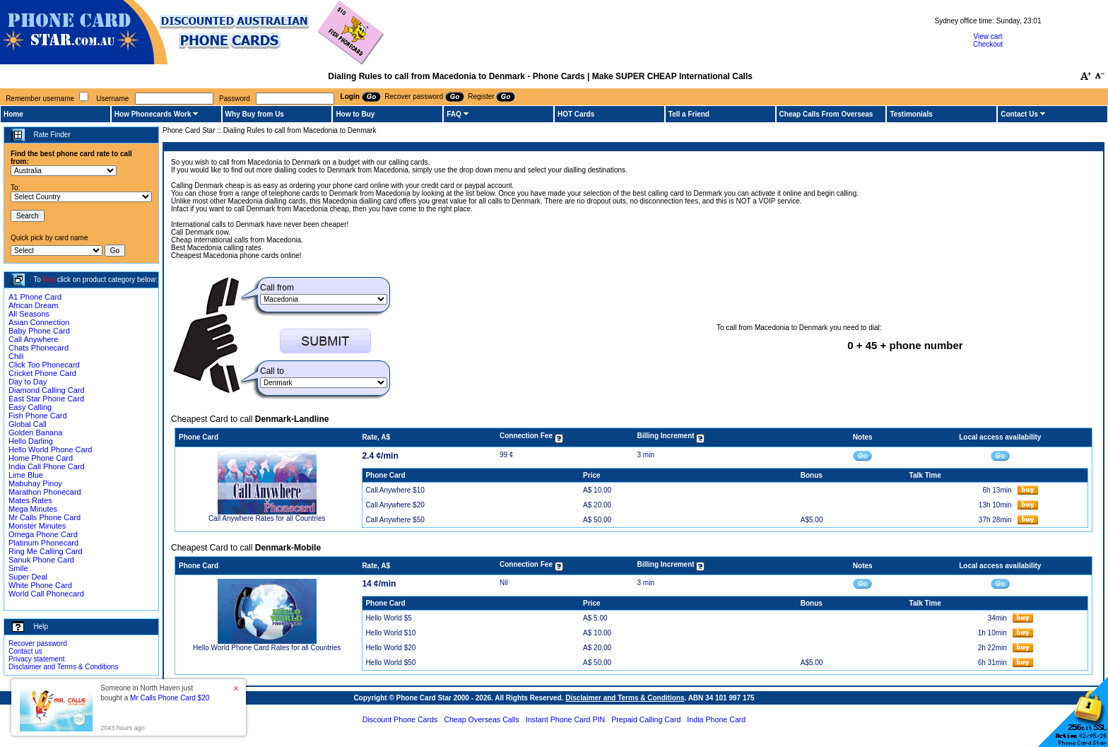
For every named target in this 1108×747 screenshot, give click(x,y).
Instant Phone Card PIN (566, 719)
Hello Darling (30, 441)
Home (13, 114)
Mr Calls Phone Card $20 (169, 698)
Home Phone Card (40, 458)
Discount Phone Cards (400, 719)
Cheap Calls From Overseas (826, 114)
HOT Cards (576, 114)
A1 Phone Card (34, 297)
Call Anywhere (33, 339)
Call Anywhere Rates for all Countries (267, 518)
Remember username (40, 98)
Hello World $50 (390, 662)
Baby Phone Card (39, 331)
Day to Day (27, 381)
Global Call (27, 424)
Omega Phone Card (43, 534)
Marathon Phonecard (44, 492)
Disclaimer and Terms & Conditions (63, 667)
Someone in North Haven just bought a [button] (154, 693)
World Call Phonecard (46, 593)
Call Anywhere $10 (394, 490)
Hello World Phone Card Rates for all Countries (267, 648)
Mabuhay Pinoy (35, 483)
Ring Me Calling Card (45, 551)
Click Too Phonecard (44, 364)
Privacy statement (36, 659)
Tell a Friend (688, 114)
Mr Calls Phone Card (44, 517)
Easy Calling (30, 407)
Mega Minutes (32, 509)
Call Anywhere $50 (394, 520)
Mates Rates (30, 500)
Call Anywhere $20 (394, 505)
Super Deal (27, 576)
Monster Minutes (37, 526)
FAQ (454, 114)
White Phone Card (40, 585)
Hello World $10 (390, 633)
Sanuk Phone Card (41, 559)
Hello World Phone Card (50, 449)
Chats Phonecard (38, 347)
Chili (15, 356)
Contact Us (1019, 114)
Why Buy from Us (254, 114)
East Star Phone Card (46, 398)
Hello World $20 (390, 648)
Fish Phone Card (37, 415)
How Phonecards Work (152, 114)
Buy (49, 279)
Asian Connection (38, 322)
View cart (988, 36)
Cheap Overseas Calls (481, 719)
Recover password (37, 643)
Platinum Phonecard (43, 543)
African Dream (33, 305)
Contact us (25, 651)
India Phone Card (716, 719)
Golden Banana (35, 432)
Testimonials (911, 114)
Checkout (988, 44)
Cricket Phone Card (42, 373)
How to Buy (355, 114)
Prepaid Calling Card (645, 719)
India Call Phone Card (46, 466)
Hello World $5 (388, 618)
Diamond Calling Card (46, 390)
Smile (18, 568)
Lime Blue (25, 475)
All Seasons (28, 314)
